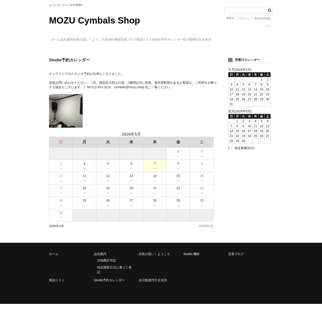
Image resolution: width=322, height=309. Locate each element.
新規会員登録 (263, 18)
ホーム (58, 39)
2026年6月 (205, 231)
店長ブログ (167, 39)
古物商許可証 (106, 265)
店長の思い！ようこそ (109, 39)
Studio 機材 (143, 39)
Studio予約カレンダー (224, 39)
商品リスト (192, 39)
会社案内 (78, 39)
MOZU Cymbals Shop (94, 20)
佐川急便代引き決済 (68, 49)
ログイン (244, 18)
